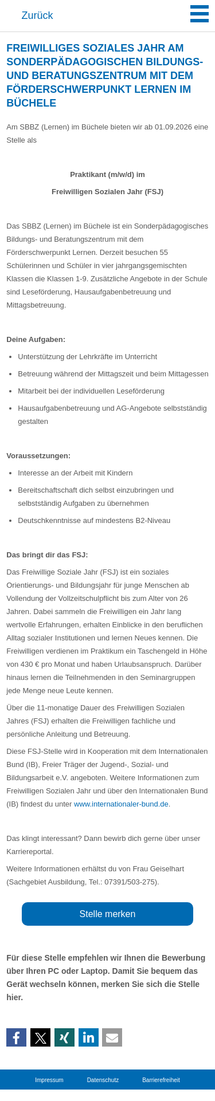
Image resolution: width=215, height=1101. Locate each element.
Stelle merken (108, 914)
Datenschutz (103, 1080)
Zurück (37, 15)
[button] (16, 1038)
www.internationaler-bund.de (121, 804)
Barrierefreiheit (161, 1080)
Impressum (49, 1080)
